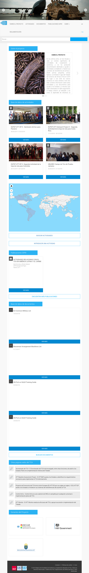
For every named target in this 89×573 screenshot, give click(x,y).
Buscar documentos (44, 455)
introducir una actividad (44, 243)
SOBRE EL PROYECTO (16, 24)
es (82, 32)
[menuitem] (53, 205)
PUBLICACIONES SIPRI (55, 24)
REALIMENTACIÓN (15, 32)
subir (67, 24)
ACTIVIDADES (30, 24)
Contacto (57, 565)
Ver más (26, 140)
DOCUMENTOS (41, 24)
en (82, 24)
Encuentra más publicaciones (44, 297)
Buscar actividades (44, 236)
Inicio (75, 565)
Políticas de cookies (67, 565)
